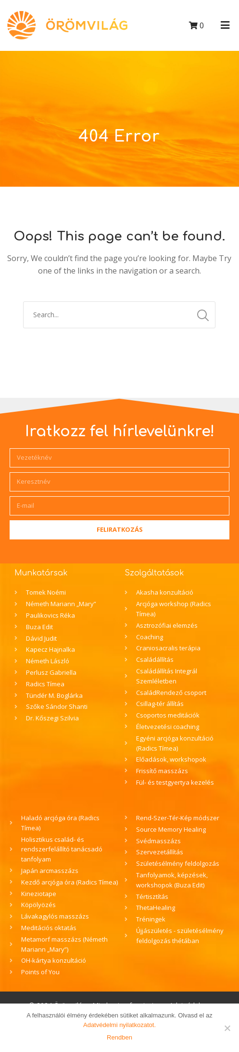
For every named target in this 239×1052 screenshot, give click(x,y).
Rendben (119, 1037)
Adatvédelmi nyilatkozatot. (119, 1024)
